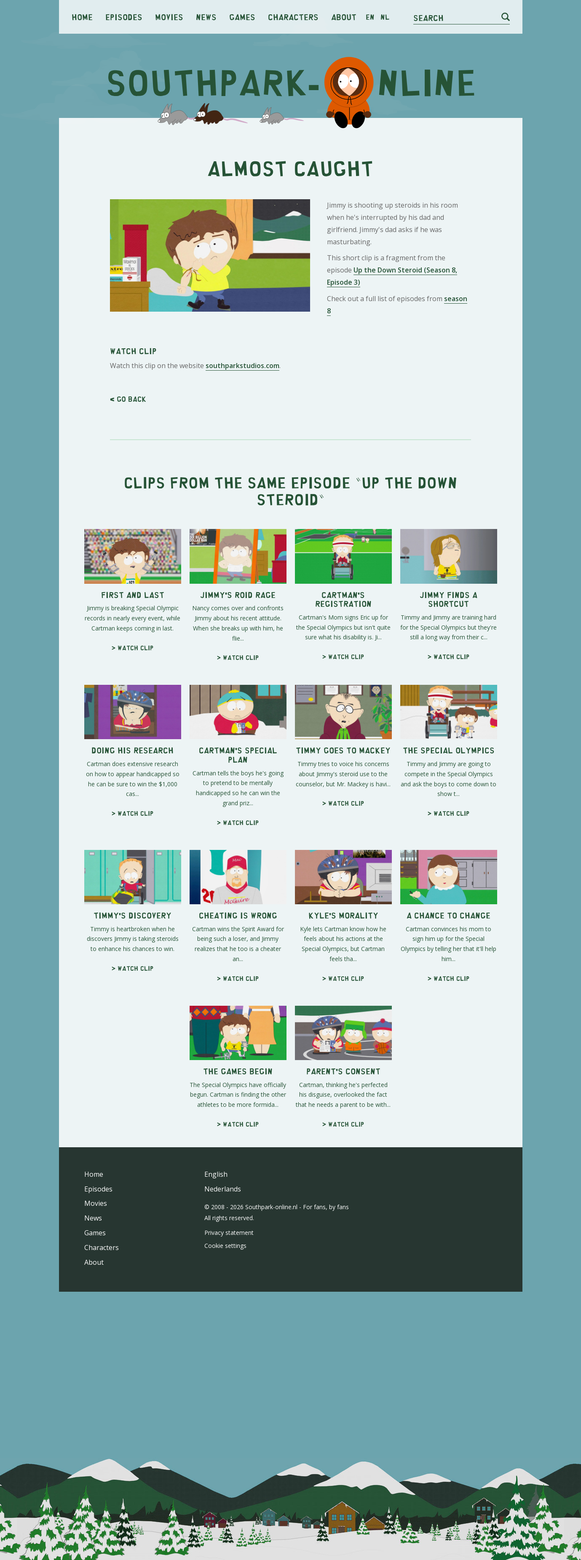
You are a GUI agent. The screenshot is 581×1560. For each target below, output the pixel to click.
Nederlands (222, 1189)
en (370, 17)
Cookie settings (225, 1246)
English (216, 1174)
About (343, 17)
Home (82, 17)
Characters (293, 17)
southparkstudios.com (242, 365)
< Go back (128, 399)
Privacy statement (229, 1233)
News (206, 17)
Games (242, 17)
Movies (169, 17)
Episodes (123, 17)
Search (428, 17)
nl (384, 17)
